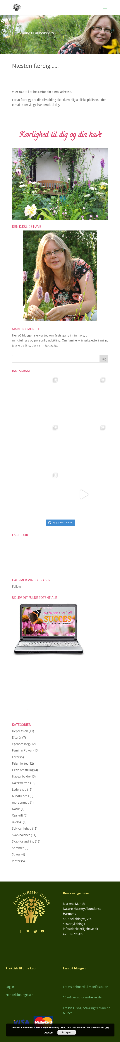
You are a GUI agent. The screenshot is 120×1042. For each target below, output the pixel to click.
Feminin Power (22, 750)
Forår (16, 757)
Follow (16, 587)
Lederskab (19, 790)
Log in (10, 987)
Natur (16, 809)
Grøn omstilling (23, 770)
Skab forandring (23, 841)
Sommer (18, 848)
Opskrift (17, 815)
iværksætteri (21, 783)
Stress (16, 854)
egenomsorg (21, 744)
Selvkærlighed (21, 828)
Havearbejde (21, 776)
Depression (20, 731)
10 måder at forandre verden (83, 997)
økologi (17, 822)
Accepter (66, 1032)
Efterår (17, 737)
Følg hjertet (20, 763)
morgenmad (20, 802)
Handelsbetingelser (19, 995)
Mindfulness (20, 796)
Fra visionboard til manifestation (85, 987)
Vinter (16, 861)
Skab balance (21, 835)
